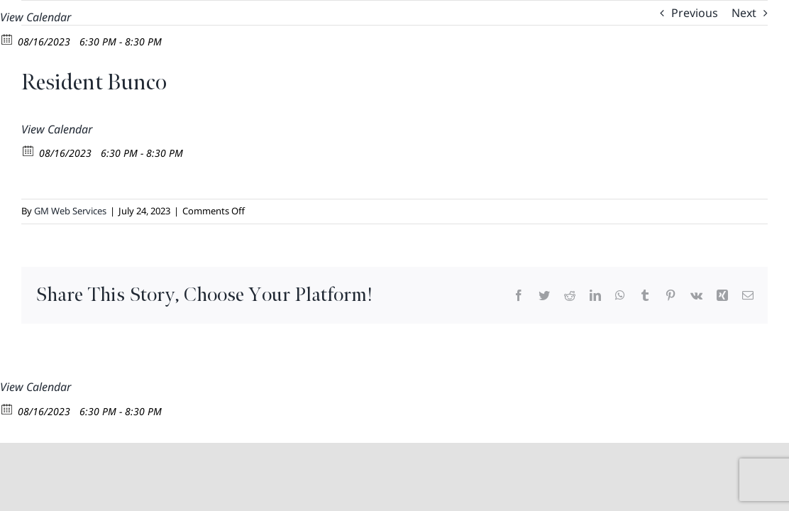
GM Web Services (70, 210)
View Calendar (35, 17)
